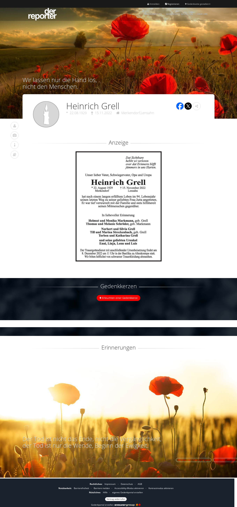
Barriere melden (102, 488)
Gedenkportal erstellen (116, 504)
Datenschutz (127, 484)
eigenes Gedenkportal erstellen (127, 492)
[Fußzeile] (116, 491)
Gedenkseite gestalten (197, 3)
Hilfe (105, 492)
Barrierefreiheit (81, 488)
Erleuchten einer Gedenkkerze (118, 298)
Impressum (110, 484)
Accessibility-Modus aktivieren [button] (129, 488)
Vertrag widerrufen (116, 499)
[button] (197, 106)
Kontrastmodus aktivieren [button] (161, 488)
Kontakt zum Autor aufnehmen (193, 459)
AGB (140, 484)
